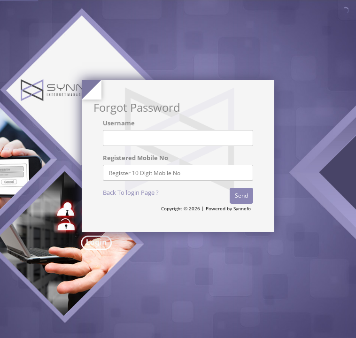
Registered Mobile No (135, 158)
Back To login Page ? (131, 192)
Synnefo (242, 208)
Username (119, 123)
